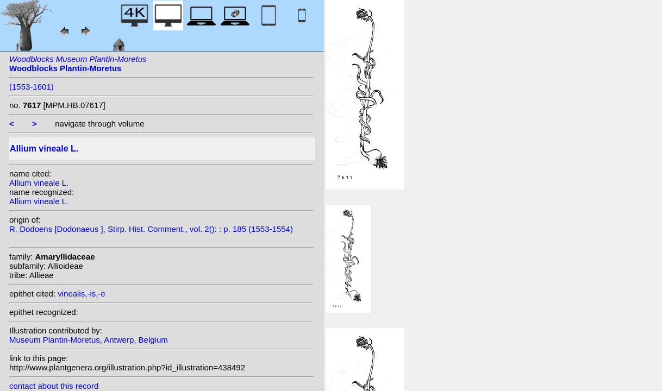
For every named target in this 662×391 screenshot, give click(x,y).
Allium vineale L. (38, 182)
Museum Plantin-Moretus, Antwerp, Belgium (88, 339)
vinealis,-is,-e (81, 293)
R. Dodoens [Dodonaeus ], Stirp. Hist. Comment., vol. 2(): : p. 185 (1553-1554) (151, 229)
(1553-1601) (31, 86)
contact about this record (53, 385)
